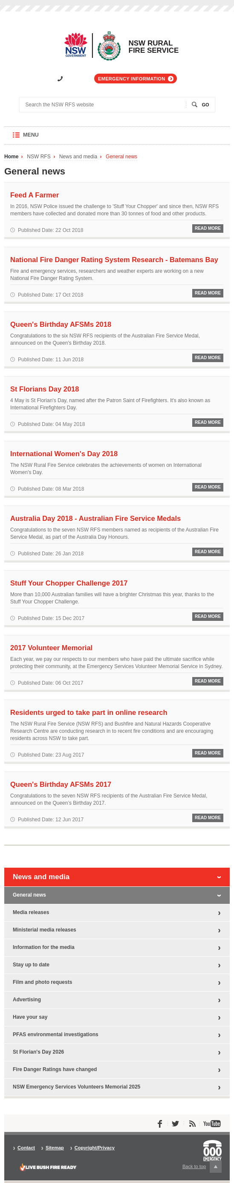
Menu (39, 138)
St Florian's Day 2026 (38, 1052)
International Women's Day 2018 (64, 453)
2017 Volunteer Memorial (51, 648)
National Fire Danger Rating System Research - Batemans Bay (114, 259)
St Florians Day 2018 (44, 389)
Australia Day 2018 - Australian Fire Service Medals (95, 518)
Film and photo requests (42, 982)
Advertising (27, 1000)
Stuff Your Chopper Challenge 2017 (68, 583)
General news (121, 157)
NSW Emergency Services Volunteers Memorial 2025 (76, 1087)
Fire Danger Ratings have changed (55, 1069)
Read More (208, 228)
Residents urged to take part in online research (89, 712)
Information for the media (44, 947)
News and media (78, 157)
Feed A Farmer (34, 195)
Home (11, 157)
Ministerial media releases (44, 930)
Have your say (30, 1017)
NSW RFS (38, 157)
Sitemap (55, 1148)
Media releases (31, 912)
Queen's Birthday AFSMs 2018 (60, 324)
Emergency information (131, 78)
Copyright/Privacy (95, 1148)
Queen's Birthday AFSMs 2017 (60, 784)
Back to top (202, 1166)
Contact (26, 1148)
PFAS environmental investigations (55, 1034)
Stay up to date (31, 965)
